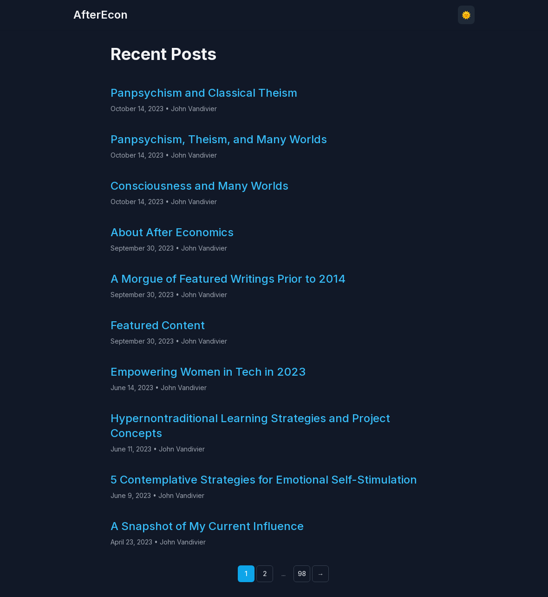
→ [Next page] (320, 573)
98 (302, 573)
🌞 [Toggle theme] (466, 15)
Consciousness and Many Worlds (199, 185)
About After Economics (172, 232)
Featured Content (158, 325)
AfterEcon (100, 14)
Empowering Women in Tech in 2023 (208, 371)
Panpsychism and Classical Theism (204, 93)
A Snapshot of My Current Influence (207, 526)
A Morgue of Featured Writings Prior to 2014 (228, 278)
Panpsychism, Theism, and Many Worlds (219, 139)
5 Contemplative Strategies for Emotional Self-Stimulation (264, 479)
